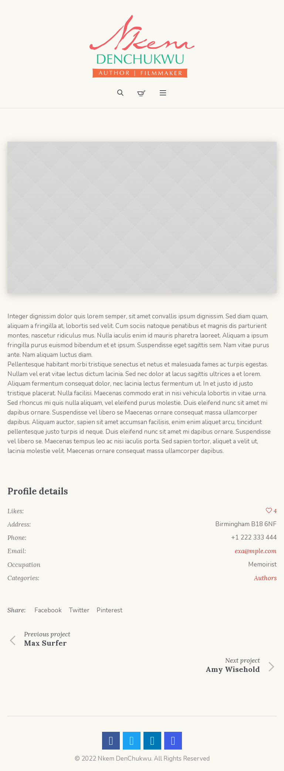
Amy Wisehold (233, 669)
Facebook (48, 610)
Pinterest (109, 610)
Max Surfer (45, 642)
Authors (265, 578)
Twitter (79, 610)
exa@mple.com (256, 551)
